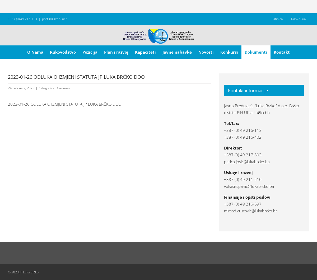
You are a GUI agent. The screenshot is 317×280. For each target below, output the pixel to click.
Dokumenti (64, 88)
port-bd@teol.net (54, 19)
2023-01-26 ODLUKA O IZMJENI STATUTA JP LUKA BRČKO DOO (64, 104)
